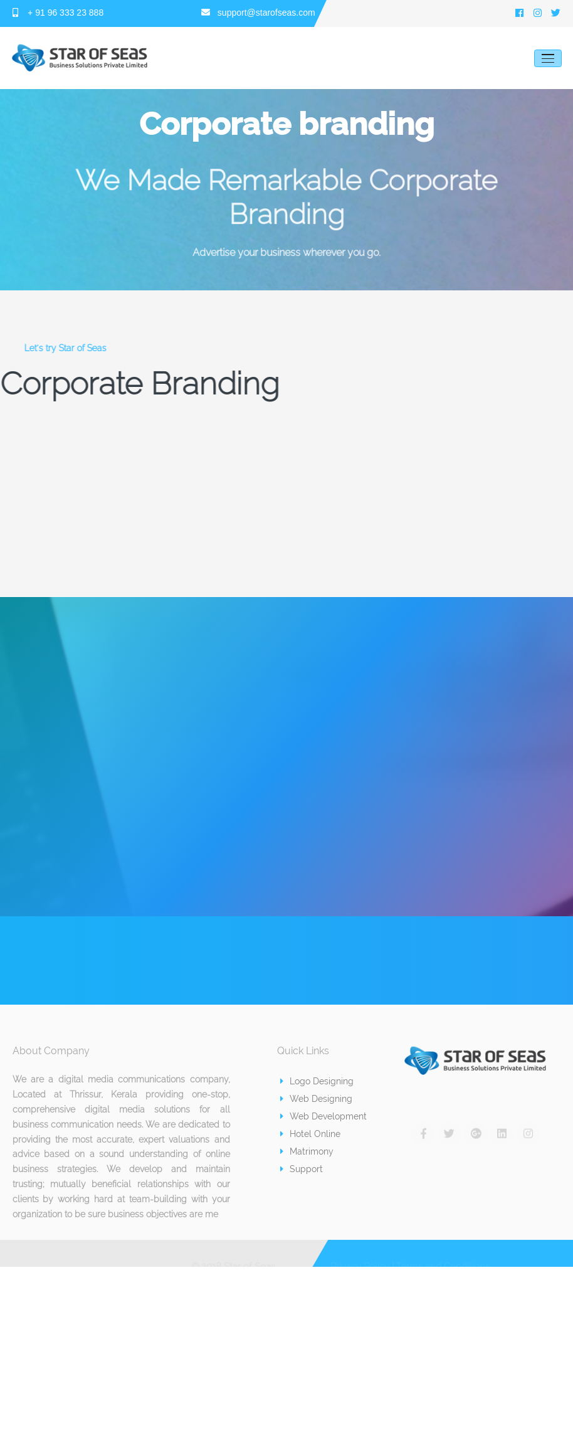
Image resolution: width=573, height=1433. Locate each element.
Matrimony (307, 1151)
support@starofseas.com (258, 13)
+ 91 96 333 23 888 (58, 13)
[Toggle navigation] (548, 58)
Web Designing (316, 1099)
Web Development (323, 1116)
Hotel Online (310, 1134)
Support (301, 1169)
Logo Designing (317, 1081)
